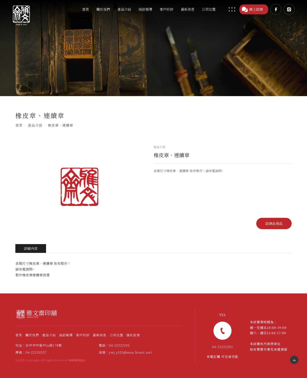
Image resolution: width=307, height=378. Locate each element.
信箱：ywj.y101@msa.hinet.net (125, 352)
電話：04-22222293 (114, 345)
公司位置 (116, 335)
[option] (80, 186)
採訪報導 (66, 335)
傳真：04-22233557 (31, 352)
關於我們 (32, 335)
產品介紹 (35, 125)
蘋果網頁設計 (77, 360)
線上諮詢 (252, 9)
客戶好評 (83, 335)
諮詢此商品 (273, 223)
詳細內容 (31, 248)
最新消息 (99, 335)
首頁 (19, 125)
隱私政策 (133, 335)
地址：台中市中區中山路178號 (38, 345)
